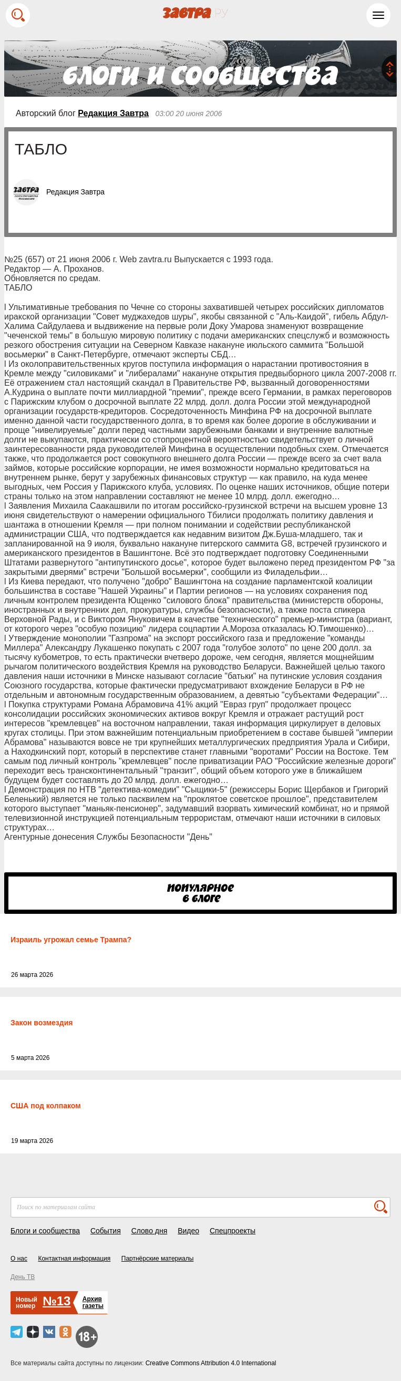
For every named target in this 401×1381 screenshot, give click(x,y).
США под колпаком (46, 1105)
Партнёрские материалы (157, 1258)
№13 (56, 1301)
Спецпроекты (232, 1231)
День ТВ (23, 1277)
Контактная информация (74, 1258)
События (105, 1231)
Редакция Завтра (113, 113)
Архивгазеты (93, 1302)
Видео (188, 1231)
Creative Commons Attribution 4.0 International (211, 1363)
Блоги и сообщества (45, 1231)
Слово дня (149, 1231)
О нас (19, 1258)
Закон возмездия (42, 1022)
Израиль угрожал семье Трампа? (71, 939)
